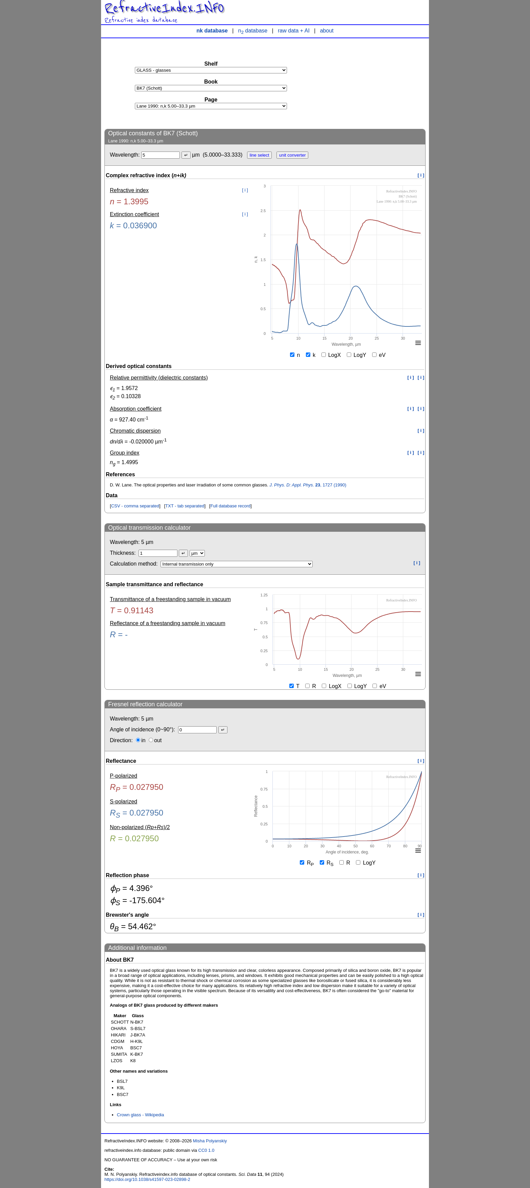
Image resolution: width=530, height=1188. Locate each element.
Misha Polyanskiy (210, 1140)
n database (253, 30)
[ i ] (421, 175)
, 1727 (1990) (307, 484)
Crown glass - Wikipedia (140, 1114)
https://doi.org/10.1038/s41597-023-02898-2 (147, 1179)
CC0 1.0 (206, 1150)
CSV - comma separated (135, 505)
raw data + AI (294, 30)
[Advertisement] (375, 83)
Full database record (230, 505)
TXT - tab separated (184, 505)
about (327, 30)
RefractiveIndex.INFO (164, 8)
